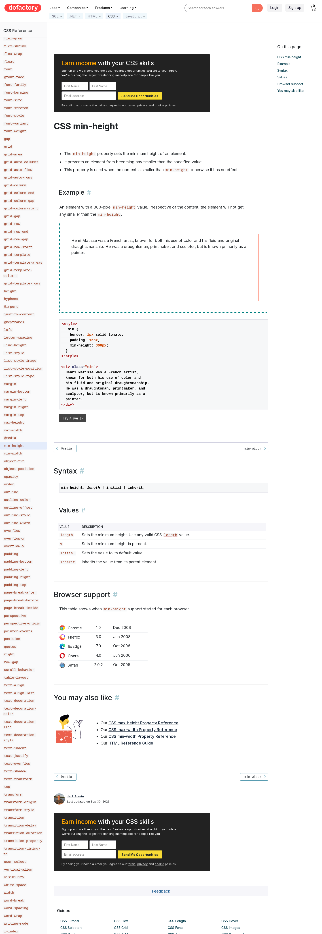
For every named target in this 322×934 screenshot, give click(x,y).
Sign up (294, 7)
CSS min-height (289, 57)
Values (282, 77)
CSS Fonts (176, 927)
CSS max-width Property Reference (142, 729)
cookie (159, 105)
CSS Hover (229, 921)
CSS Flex (121, 921)
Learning (126, 8)
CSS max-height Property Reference (143, 723)
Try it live (73, 418)
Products (102, 8)
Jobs (53, 8)
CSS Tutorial (69, 921)
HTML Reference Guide (130, 743)
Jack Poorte (75, 796)
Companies (76, 8)
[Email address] (88, 95)
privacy (142, 105)
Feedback (161, 891)
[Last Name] (102, 86)
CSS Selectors (71, 927)
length (170, 535)
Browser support (290, 84)
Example (283, 64)
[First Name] (74, 86)
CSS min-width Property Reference (142, 736)
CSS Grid (121, 927)
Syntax (282, 70)
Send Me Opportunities (139, 96)
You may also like (290, 90)
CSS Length (177, 921)
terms (132, 105)
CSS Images (230, 927)
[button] (56, 16)
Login (274, 7)
